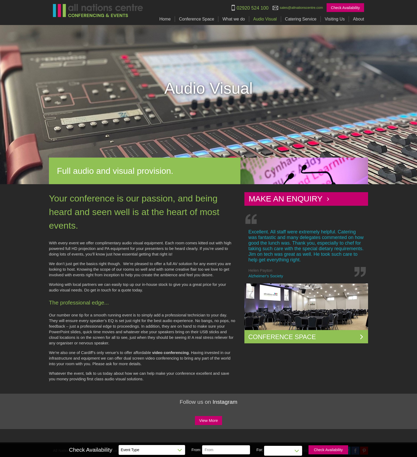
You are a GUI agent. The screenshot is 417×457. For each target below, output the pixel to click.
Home (165, 19)
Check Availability (345, 8)
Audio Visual (265, 19)
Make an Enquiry (289, 198)
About (358, 19)
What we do (233, 19)
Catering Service (300, 19)
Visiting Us (335, 19)
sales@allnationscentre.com (301, 8)
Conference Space (196, 19)
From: (196, 450)
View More (208, 420)
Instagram (224, 402)
